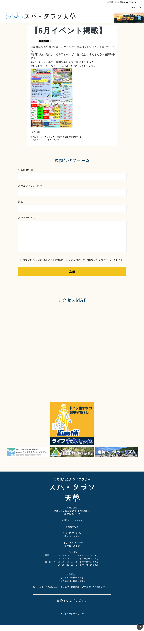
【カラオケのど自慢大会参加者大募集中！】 (62, 137)
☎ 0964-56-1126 (134, 2)
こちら (75, 526)
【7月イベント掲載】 (52, 139)
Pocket (53, 41)
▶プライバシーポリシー (72, 619)
